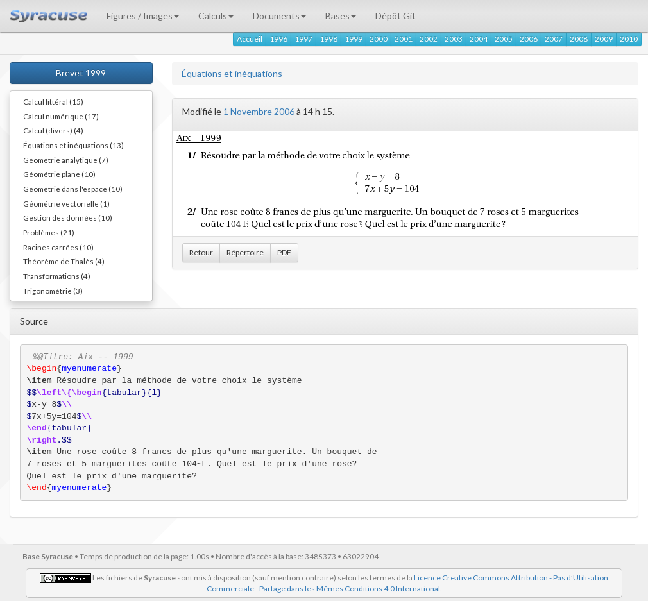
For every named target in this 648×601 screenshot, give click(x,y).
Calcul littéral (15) (53, 101)
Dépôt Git (395, 15)
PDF (284, 252)
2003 (454, 39)
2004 (479, 39)
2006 (529, 39)
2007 (554, 39)
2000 (379, 39)
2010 (629, 39)
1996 (278, 39)
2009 (604, 39)
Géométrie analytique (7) (65, 159)
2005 (504, 39)
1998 (328, 39)
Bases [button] (340, 15)
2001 (404, 39)
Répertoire (245, 252)
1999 (353, 39)
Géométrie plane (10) (59, 173)
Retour (201, 252)
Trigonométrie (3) (53, 290)
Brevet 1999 (81, 72)
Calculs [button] (216, 15)
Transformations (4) (56, 275)
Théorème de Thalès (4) (64, 261)
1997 (303, 39)
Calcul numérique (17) (61, 116)
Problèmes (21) (48, 232)
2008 (579, 39)
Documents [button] (279, 15)
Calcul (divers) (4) (53, 130)
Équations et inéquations (232, 73)
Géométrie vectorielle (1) (66, 203)
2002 (429, 39)
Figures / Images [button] (143, 15)
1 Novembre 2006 (258, 111)
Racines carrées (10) (58, 246)
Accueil (249, 39)
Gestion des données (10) (67, 217)
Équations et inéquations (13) (73, 144)
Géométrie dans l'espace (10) (73, 188)
